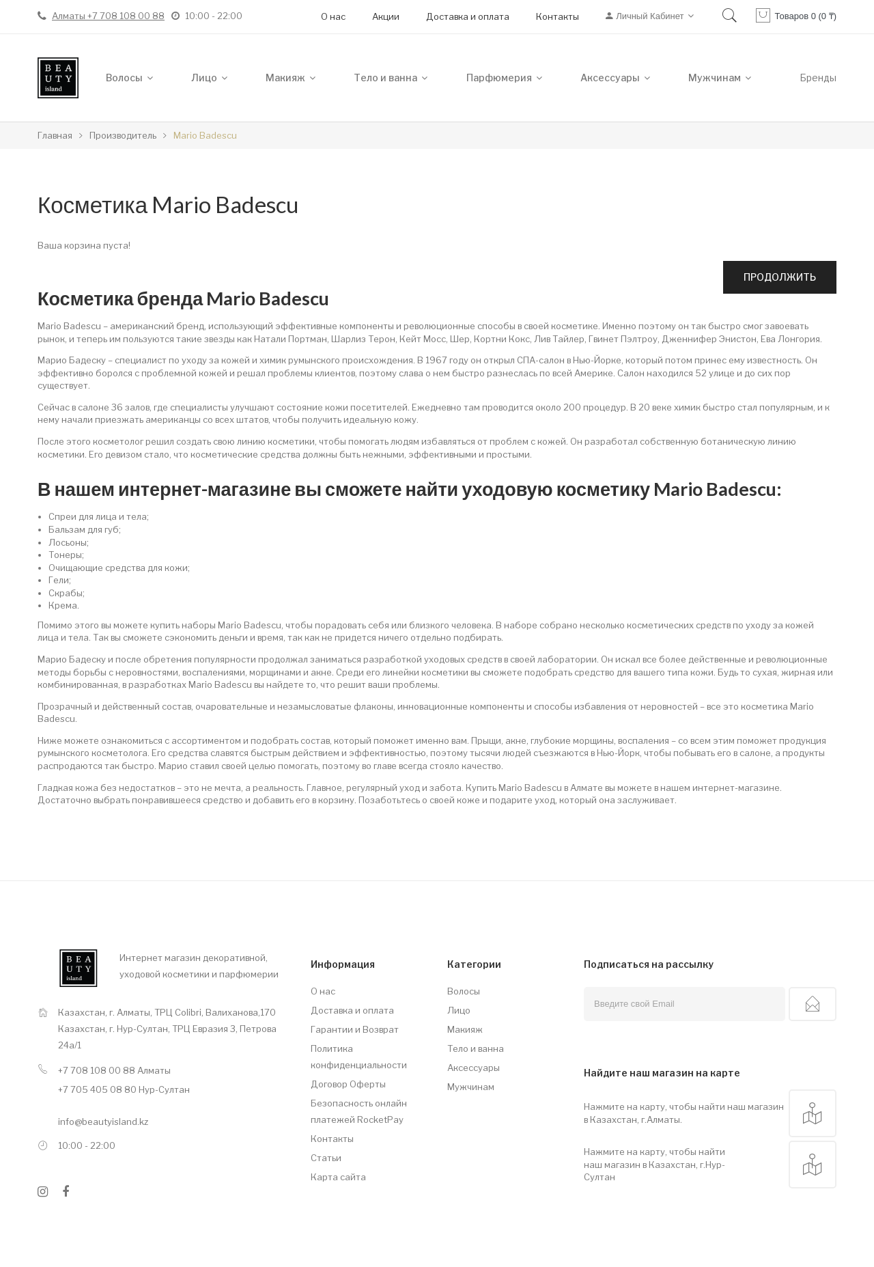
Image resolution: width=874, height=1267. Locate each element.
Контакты (557, 16)
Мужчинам (470, 1086)
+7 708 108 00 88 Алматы (114, 1070)
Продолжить (780, 277)
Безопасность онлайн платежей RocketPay (359, 1111)
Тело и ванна (475, 1048)
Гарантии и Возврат (355, 1029)
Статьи (326, 1157)
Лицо (458, 1010)
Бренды (818, 77)
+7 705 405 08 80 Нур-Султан (124, 1089)
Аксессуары (473, 1067)
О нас (333, 16)
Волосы (463, 991)
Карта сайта (338, 1176)
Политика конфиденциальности (359, 1056)
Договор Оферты (348, 1083)
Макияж (465, 1029)
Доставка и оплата (467, 16)
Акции (385, 16)
